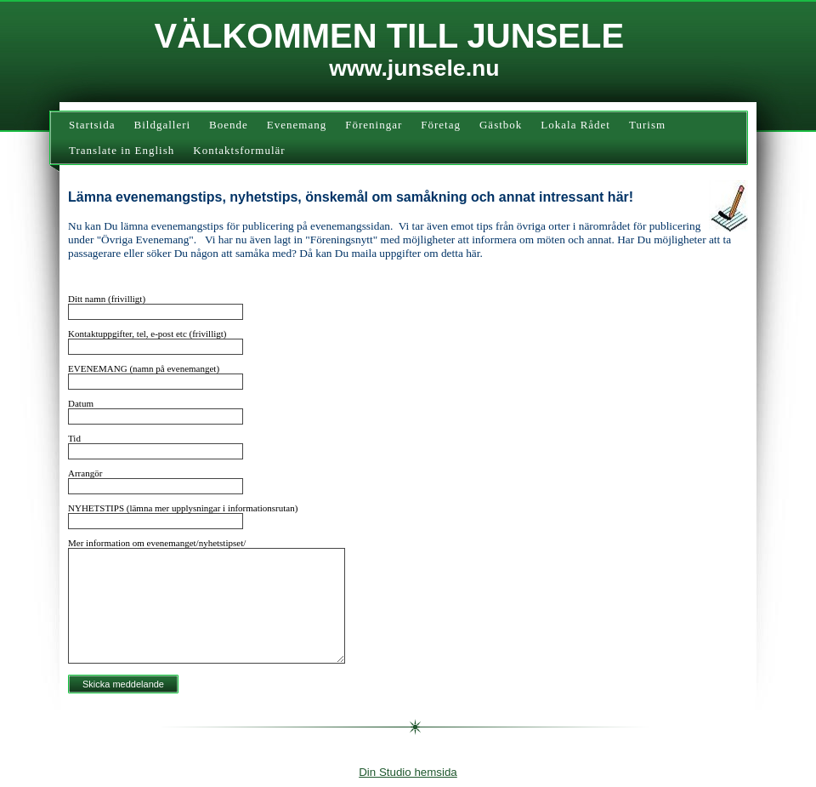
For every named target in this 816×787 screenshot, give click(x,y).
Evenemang (296, 124)
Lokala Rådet (575, 124)
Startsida (92, 124)
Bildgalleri (162, 124)
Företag (441, 124)
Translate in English (121, 150)
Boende (228, 124)
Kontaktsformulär (239, 150)
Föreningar (373, 124)
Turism (647, 124)
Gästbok (500, 124)
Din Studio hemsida (408, 772)
